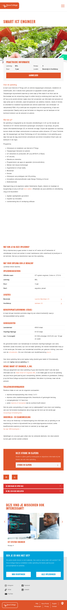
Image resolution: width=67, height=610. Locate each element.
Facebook (27, 585)
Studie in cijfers (24, 465)
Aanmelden (33, 75)
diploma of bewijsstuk (18, 403)
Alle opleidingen (49, 574)
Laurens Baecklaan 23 (42, 299)
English (54, 603)
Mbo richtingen (18, 574)
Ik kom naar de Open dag (14, 486)
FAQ (37, 603)
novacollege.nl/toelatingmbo (12, 413)
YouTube (10, 594)
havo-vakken (28, 189)
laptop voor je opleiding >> (19, 362)
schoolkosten (13, 352)
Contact (54, 606)
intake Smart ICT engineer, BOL (26, 373)
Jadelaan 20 (39, 303)
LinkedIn (26, 589)
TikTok (9, 589)
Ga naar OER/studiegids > (12, 429)
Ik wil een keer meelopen (15, 491)
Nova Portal (45, 603)
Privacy (46, 606)
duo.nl (49, 352)
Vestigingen (37, 606)
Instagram (10, 585)
